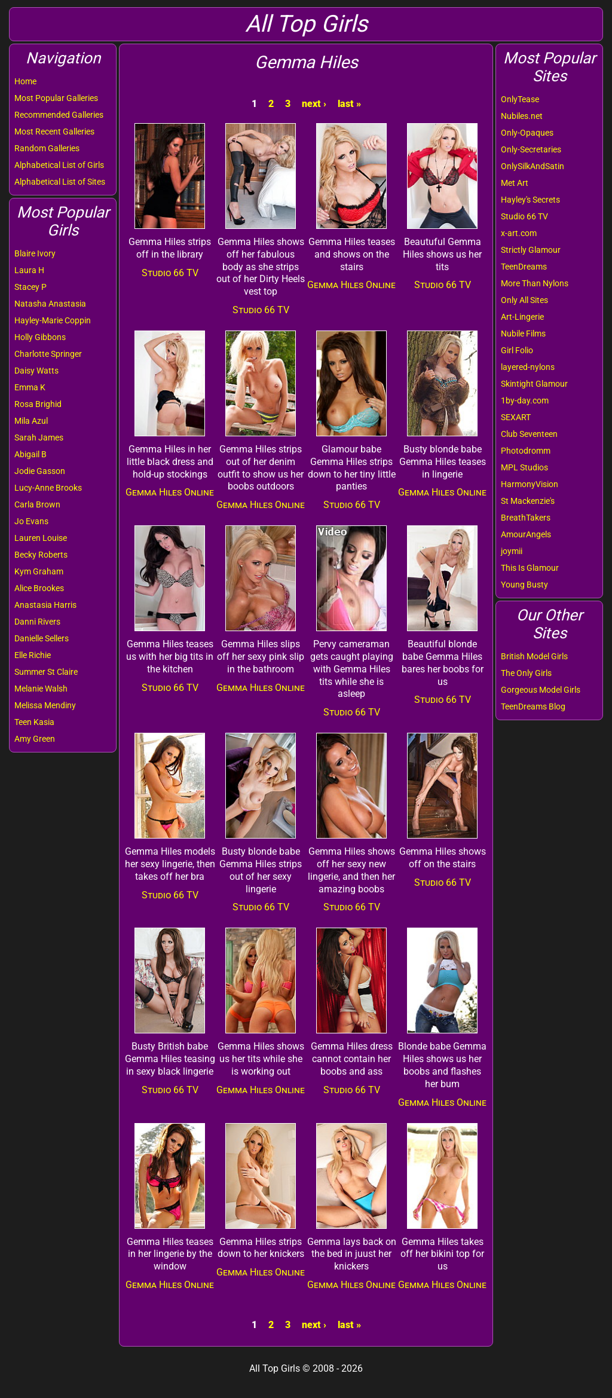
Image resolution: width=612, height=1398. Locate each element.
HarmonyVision (529, 484)
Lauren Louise (40, 538)
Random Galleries (46, 148)
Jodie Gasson (39, 471)
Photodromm (525, 450)
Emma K (29, 387)
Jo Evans (31, 521)
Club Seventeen (529, 434)
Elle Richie (32, 655)
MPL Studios (524, 467)
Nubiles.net (522, 116)
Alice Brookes (39, 588)
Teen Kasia (34, 722)
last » (349, 103)
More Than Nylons (534, 283)
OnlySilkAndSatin (532, 166)
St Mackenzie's (528, 501)
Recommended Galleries (58, 115)
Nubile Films (523, 333)
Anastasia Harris (45, 605)
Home (25, 81)
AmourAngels (526, 534)
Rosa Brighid (38, 404)
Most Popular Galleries (56, 98)
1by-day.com (525, 400)
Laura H (29, 270)
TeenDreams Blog (533, 706)
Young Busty (524, 584)
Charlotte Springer (48, 354)
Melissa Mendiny (45, 705)
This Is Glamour (530, 568)
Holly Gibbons (40, 337)
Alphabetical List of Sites (59, 181)
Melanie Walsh (41, 688)
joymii (511, 551)
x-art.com (519, 233)
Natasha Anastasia (50, 303)
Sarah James (38, 437)
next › (314, 103)
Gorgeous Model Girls (540, 690)
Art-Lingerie (522, 317)
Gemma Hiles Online (351, 284)
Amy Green (34, 739)
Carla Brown (37, 504)
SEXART (516, 417)
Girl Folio (517, 350)
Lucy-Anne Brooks (48, 487)
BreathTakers (525, 517)
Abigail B (30, 454)
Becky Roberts (41, 554)
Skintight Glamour (534, 383)
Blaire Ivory (35, 253)
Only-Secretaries (531, 149)
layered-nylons (528, 367)
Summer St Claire (46, 672)
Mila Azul (31, 421)
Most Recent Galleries (54, 131)
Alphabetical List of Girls (59, 165)
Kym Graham (38, 571)
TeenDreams (524, 266)
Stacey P (30, 287)
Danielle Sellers (41, 638)
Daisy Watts (36, 370)
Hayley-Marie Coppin (52, 320)
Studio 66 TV (524, 216)
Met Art (514, 183)
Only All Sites (524, 300)
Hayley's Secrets (530, 199)
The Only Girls (526, 673)
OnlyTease (520, 99)
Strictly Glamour (531, 250)
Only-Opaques (527, 132)
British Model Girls (534, 656)
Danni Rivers (37, 621)
